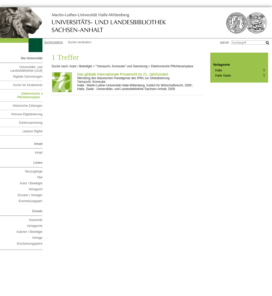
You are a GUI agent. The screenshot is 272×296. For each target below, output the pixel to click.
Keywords (35, 220)
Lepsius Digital (32, 131)
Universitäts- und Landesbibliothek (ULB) (26, 68)
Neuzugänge (33, 171)
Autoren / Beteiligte (29, 232)
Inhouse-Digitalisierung (26, 114)
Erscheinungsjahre (29, 243)
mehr (224, 43)
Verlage (37, 238)
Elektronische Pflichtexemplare (28, 95)
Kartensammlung (30, 123)
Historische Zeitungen (27, 106)
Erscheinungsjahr (30, 201)
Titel (39, 177)
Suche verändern (79, 42)
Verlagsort (35, 189)
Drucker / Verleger (29, 195)
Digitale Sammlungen (27, 76)
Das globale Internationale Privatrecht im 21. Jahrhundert (122, 74)
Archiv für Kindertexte (27, 85)
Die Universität (31, 58)
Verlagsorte (34, 226)
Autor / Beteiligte (31, 183)
